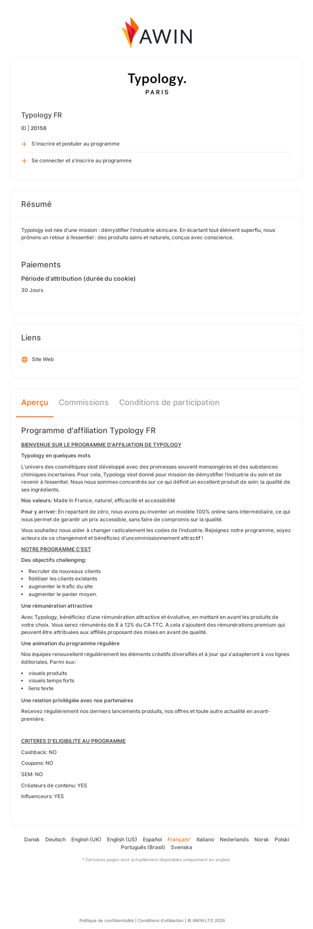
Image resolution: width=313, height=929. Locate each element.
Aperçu (34, 402)
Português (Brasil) (143, 847)
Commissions (84, 402)
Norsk (261, 839)
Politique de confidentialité (106, 920)
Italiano (205, 839)
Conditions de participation (169, 402)
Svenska (181, 847)
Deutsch (55, 839)
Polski (282, 839)
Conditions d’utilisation (160, 920)
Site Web (38, 359)
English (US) (122, 839)
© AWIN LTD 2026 (206, 920)
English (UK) (86, 839)
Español (152, 839)
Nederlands (234, 839)
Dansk (32, 839)
